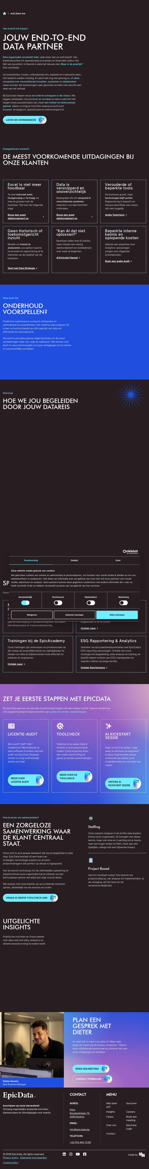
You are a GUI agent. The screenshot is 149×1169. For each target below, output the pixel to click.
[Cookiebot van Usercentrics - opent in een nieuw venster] (125, 552)
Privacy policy (10, 1157)
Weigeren (32, 615)
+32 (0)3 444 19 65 (80, 1142)
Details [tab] (74, 560)
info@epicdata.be (80, 1129)
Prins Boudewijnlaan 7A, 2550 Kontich (80, 1113)
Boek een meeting (131, 1118)
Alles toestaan (117, 615)
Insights (110, 1111)
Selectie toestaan (74, 615)
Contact (110, 1133)
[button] (25, 120)
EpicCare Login (131, 1127)
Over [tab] (118, 560)
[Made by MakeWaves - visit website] (137, 1154)
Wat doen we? (111, 1105)
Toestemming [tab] (31, 560)
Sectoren (131, 1103)
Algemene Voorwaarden (33, 1157)
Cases (109, 1116)
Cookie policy (10, 1162)
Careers (130, 1111)
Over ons (111, 1125)
